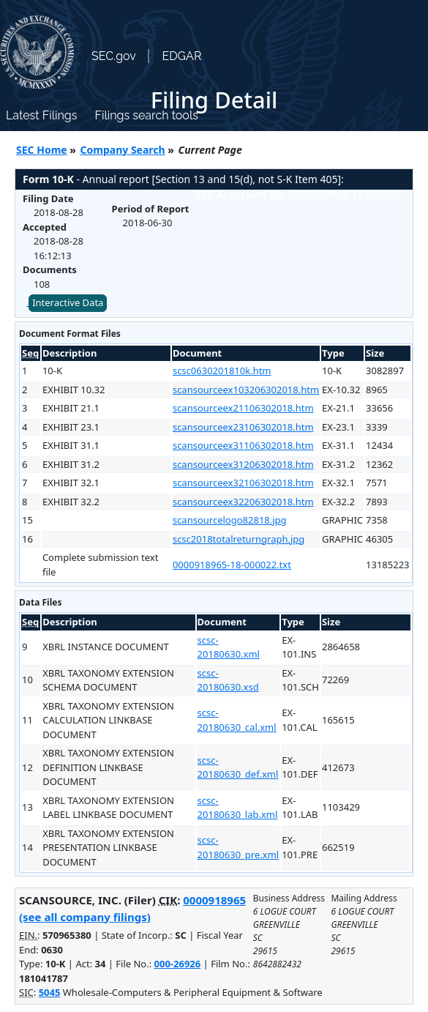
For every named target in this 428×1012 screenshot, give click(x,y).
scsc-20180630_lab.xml (238, 808)
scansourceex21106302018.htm (243, 407)
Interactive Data (67, 302)
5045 (50, 992)
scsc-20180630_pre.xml (238, 847)
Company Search (122, 150)
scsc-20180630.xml (229, 647)
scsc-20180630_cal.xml (237, 720)
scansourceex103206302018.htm (246, 389)
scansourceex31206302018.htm (243, 464)
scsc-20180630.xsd (228, 680)
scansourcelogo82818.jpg (230, 520)
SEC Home (41, 150)
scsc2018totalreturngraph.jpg (238, 539)
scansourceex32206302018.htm (243, 501)
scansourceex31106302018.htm (243, 445)
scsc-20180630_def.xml (238, 767)
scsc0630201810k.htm (222, 370)
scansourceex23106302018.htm (243, 427)
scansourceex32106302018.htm (243, 482)
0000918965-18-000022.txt (232, 564)
